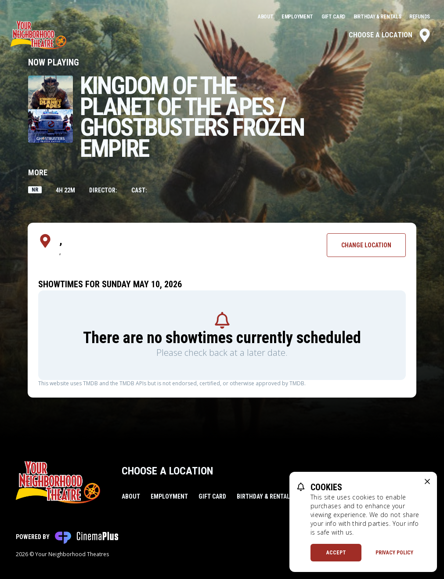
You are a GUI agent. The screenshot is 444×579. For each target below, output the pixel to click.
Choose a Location (390, 35)
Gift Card (334, 17)
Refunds (419, 17)
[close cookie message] (427, 481)
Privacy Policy (394, 553)
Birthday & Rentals (378, 17)
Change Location (366, 245)
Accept (336, 553)
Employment (298, 17)
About (266, 17)
